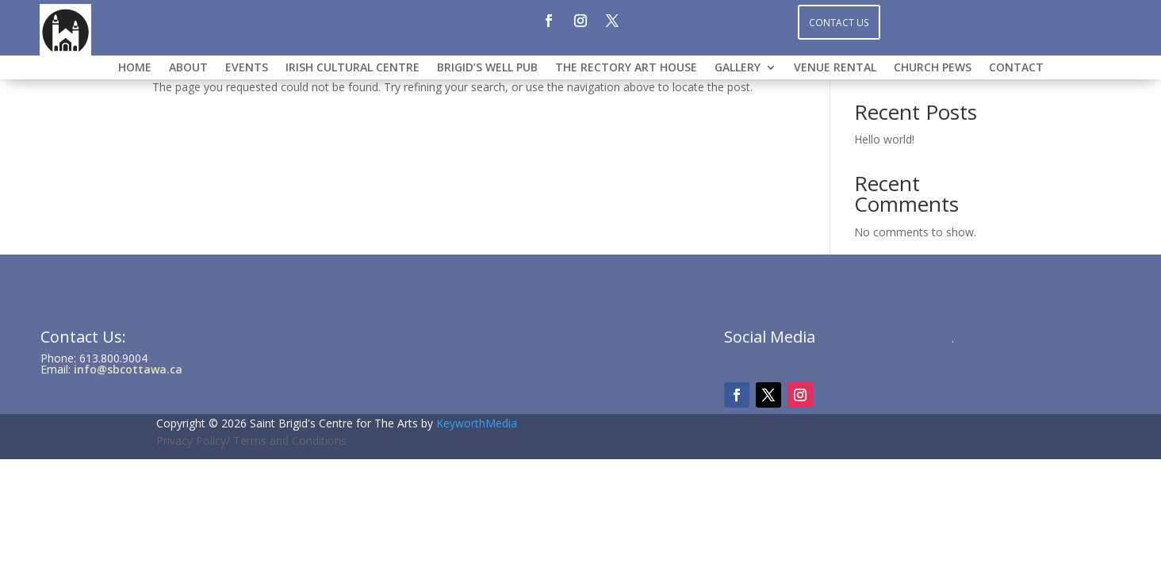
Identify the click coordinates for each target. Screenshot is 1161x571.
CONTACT (1016, 68)
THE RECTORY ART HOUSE (626, 68)
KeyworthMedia (476, 423)
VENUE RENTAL (835, 68)
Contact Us (838, 22)
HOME (134, 68)
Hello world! (884, 139)
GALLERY (738, 68)
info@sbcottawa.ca (128, 369)
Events (246, 68)
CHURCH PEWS (932, 68)
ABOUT (188, 68)
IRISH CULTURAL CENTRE (352, 68)
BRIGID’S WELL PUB (487, 68)
